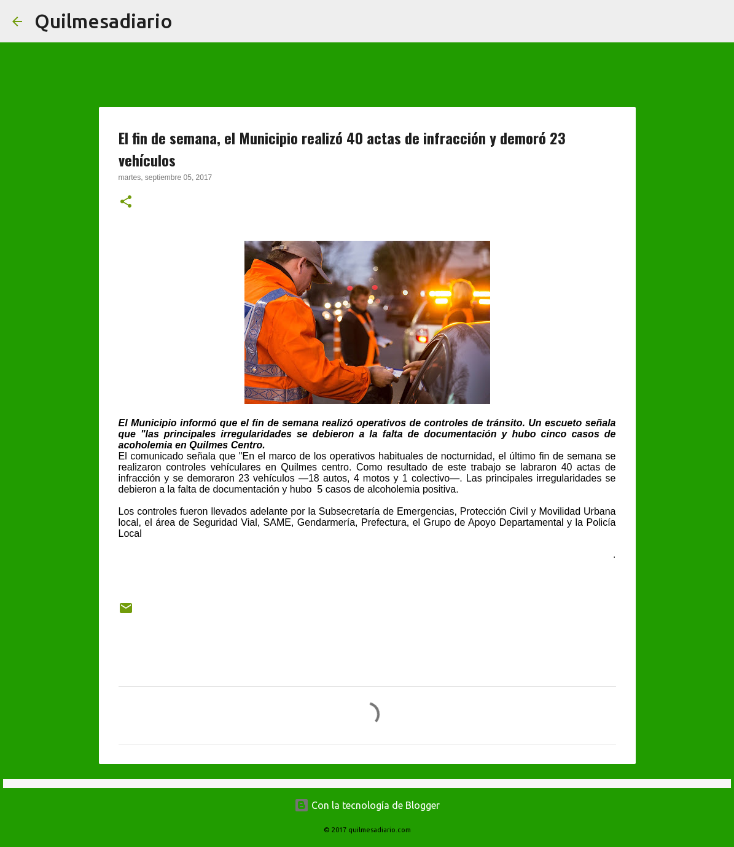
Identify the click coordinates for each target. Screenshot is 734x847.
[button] (126, 202)
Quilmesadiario (103, 21)
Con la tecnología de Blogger (367, 805)
